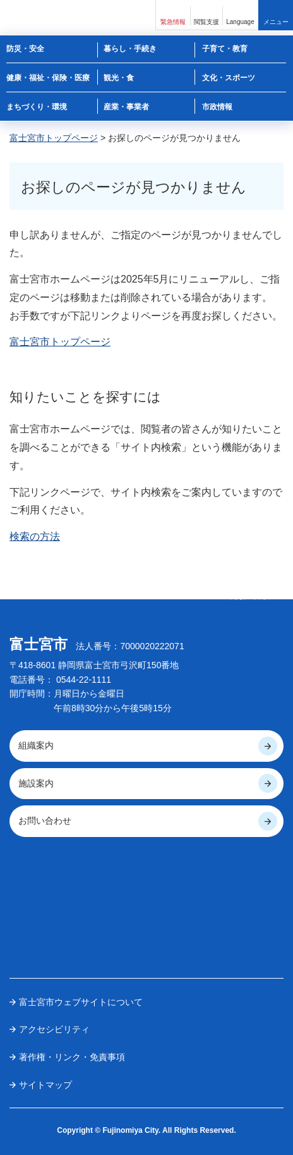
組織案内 (36, 745)
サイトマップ (45, 1085)
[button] (173, 15)
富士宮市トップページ (53, 138)
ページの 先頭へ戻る (249, 591)
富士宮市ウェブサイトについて (81, 1002)
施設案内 (36, 783)
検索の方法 (34, 536)
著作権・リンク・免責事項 (72, 1057)
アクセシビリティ (54, 1029)
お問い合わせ (44, 821)
